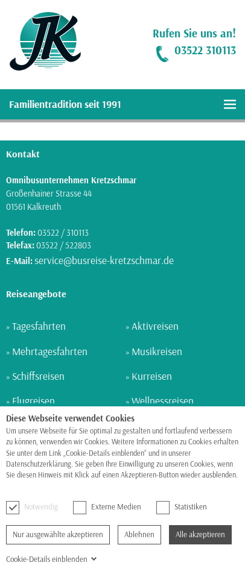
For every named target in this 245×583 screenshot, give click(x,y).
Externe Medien (107, 506)
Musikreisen (157, 351)
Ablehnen (139, 534)
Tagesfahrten (39, 326)
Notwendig (32, 506)
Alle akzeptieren (200, 534)
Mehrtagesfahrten (50, 351)
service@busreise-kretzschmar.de (104, 260)
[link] (40, 41)
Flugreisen (33, 400)
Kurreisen (152, 376)
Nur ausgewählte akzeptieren (58, 534)
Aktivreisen (155, 326)
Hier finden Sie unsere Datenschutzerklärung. (73, 486)
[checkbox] (12, 507)
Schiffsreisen (38, 376)
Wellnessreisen (163, 400)
